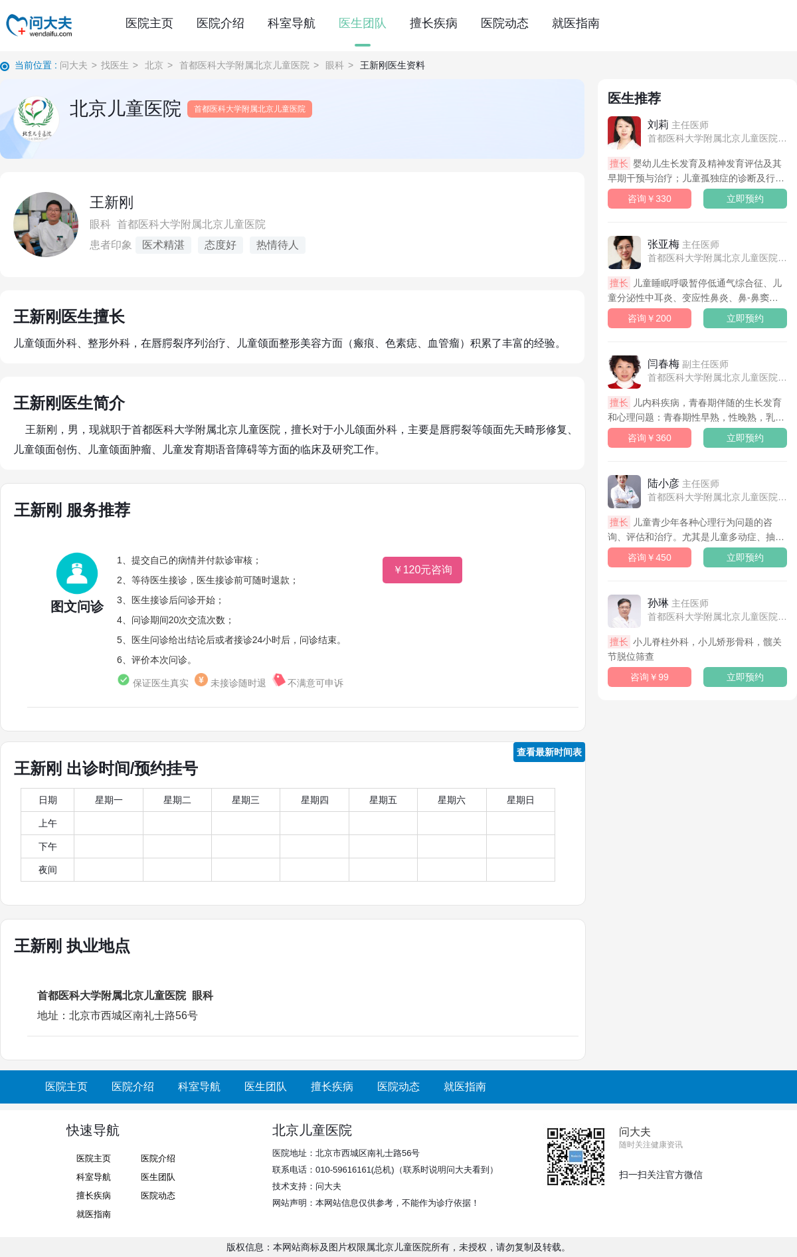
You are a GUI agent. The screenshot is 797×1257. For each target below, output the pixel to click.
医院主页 (149, 23)
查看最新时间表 (549, 752)
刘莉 (678, 124)
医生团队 (363, 23)
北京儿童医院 (125, 108)
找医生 (115, 65)
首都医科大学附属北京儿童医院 (244, 65)
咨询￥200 (649, 318)
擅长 (619, 163)
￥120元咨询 (423, 569)
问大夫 (74, 65)
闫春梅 (688, 363)
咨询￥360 (649, 438)
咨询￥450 (649, 557)
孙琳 (678, 603)
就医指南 (576, 23)
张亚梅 (683, 244)
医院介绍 (220, 23)
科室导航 (291, 23)
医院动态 (505, 23)
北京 (154, 65)
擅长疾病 (434, 23)
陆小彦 (683, 483)
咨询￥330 (649, 198)
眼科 (334, 65)
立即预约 (745, 198)
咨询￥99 (649, 677)
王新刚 (111, 202)
